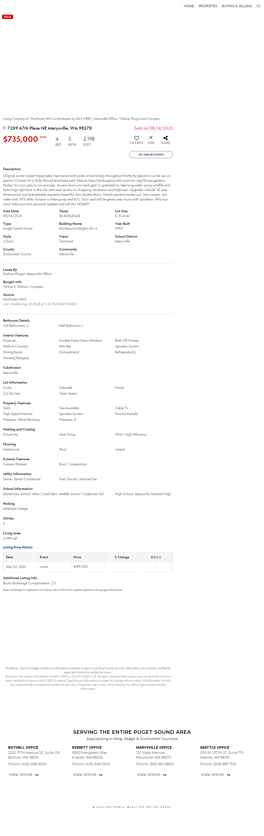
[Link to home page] (5, 6)
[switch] (136, 141)
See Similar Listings (151, 154)
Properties (208, 6)
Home (189, 6)
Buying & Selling (237, 6)
